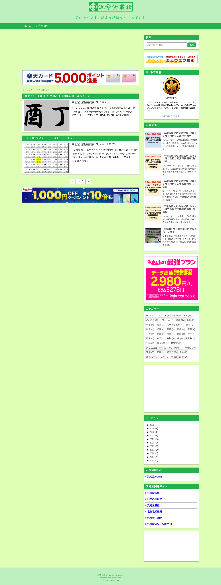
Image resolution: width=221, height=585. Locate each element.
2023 (152, 432)
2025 (152, 425)
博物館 (176, 343)
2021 (152, 439)
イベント (164, 315)
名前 (165, 357)
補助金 (172, 352)
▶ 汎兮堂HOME (153, 476)
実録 (160, 334)
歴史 (183, 357)
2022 (152, 435)
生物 (170, 338)
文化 (150, 352)
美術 (178, 347)
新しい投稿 (72, 181)
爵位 (170, 334)
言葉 (170, 329)
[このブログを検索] (167, 44)
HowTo (151, 315)
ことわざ (152, 320)
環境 (160, 325)
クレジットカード (181, 315)
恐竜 (189, 325)
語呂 (181, 329)
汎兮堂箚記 (42, 26)
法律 (183, 352)
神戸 (191, 334)
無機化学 (152, 357)
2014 (152, 457)
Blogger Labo (115, 578)
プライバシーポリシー (110, 580)
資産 (191, 329)
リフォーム (167, 320)
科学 (150, 325)
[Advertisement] (80, 225)
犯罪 (168, 347)
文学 (160, 352)
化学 (190, 320)
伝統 (150, 343)
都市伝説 (163, 343)
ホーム (27, 26)
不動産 (190, 347)
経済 (160, 329)
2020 (152, 442)
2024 (152, 428)
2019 (152, 446)
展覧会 (190, 338)
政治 (150, 338)
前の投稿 (88, 181)
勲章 (150, 329)
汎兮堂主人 (171, 98)
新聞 (181, 334)
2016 (152, 453)
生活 (160, 338)
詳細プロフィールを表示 (171, 116)
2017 (152, 450)
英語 (180, 320)
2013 (152, 460)
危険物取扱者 (175, 325)
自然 (150, 334)
